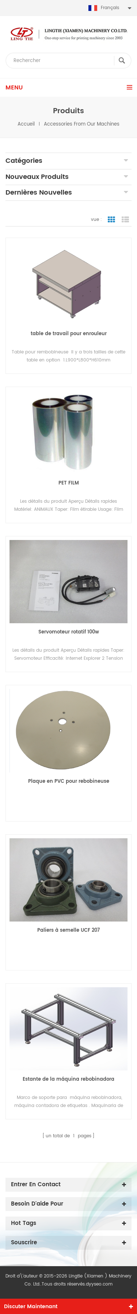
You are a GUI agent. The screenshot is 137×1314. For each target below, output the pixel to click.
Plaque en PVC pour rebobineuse (68, 781)
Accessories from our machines (81, 124)
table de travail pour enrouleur (69, 334)
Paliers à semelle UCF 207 (68, 930)
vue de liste (125, 219)
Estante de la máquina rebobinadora (68, 1079)
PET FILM (68, 483)
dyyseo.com (99, 1284)
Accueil (26, 124)
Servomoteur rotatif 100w (68, 632)
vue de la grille (111, 219)
